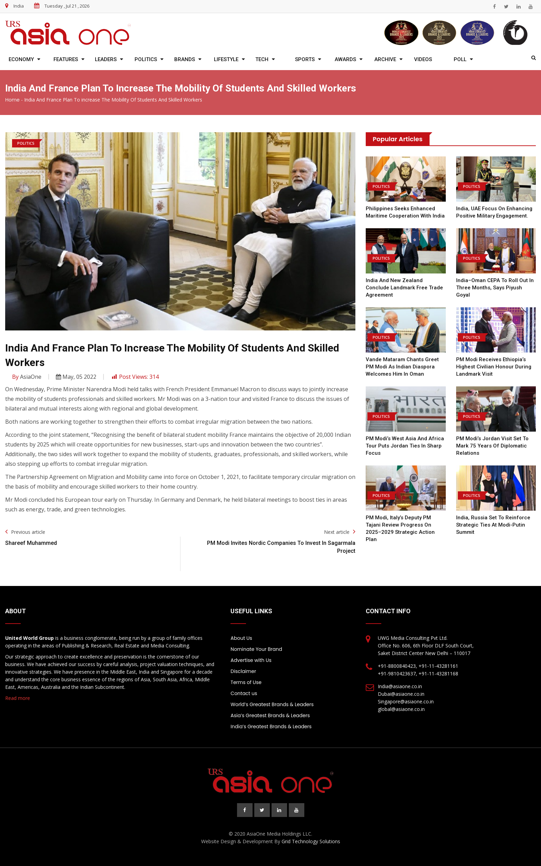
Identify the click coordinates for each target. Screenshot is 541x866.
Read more (17, 698)
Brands (184, 59)
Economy (21, 59)
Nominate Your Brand (256, 649)
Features (65, 59)
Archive (385, 59)
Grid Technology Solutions (311, 841)
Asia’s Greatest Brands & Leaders (270, 715)
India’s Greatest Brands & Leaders (271, 726)
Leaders (106, 59)
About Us (241, 638)
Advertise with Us (250, 660)
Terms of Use (246, 682)
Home (12, 99)
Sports (305, 59)
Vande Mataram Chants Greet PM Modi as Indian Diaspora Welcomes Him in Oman (402, 366)
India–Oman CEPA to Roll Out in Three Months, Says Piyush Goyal (495, 287)
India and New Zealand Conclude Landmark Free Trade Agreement (404, 287)
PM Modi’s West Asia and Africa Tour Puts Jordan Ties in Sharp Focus (405, 445)
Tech (261, 59)
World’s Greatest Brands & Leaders (272, 704)
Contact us (243, 693)
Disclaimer (243, 671)
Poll (460, 59)
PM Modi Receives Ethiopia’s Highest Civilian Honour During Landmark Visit (493, 366)
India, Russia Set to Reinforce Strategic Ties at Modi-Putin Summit (493, 524)
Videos (423, 59)
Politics (146, 59)
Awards (345, 59)
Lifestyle (226, 59)
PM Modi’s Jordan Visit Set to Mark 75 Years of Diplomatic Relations (492, 445)
